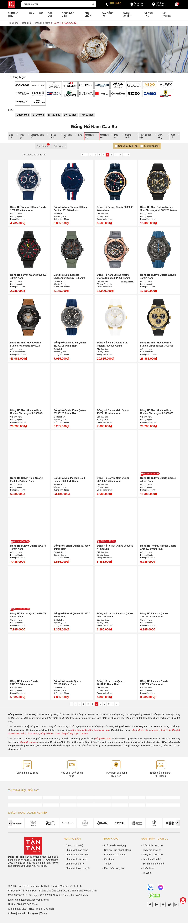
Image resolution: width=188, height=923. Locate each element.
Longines (33, 913)
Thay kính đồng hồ (153, 854)
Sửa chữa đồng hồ (153, 845)
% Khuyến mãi (151, 146)
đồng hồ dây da (79, 730)
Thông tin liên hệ (74, 845)
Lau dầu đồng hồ (152, 859)
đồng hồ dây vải (162, 730)
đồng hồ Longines (29, 742)
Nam (31, 13)
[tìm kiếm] (93, 3)
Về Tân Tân (149, 14)
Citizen (12, 913)
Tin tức (107, 863)
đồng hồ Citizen (103, 738)
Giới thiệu (109, 859)
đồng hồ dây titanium (142, 730)
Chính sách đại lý (75, 863)
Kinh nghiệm (167, 14)
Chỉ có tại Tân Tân (127, 146)
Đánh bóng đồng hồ (153, 863)
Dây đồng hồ (107, 14)
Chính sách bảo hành (77, 850)
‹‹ (82, 155)
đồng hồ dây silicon (50, 733)
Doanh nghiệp (126, 14)
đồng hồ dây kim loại (98, 730)
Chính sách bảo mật (115, 854)
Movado (22, 913)
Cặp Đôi (50, 14)
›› (128, 155)
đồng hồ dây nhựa (30, 733)
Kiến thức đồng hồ (114, 868)
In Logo (147, 873)
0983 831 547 (115, 3)
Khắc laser (148, 868)
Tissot (44, 913)
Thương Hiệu (13, 14)
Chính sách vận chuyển (78, 868)
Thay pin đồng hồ (152, 850)
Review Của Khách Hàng (117, 850)
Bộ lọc (43, 145)
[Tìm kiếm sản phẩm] (58, 4)
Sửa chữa (88, 14)
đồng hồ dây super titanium (74, 733)
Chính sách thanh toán (77, 854)
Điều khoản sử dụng (115, 845)
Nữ (41, 13)
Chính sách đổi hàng (76, 859)
